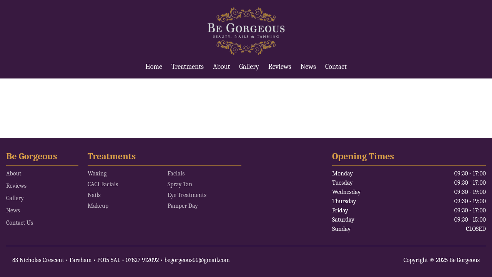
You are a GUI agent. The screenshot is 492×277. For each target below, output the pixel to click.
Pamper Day (183, 205)
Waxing (97, 173)
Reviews (279, 67)
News (308, 67)
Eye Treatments (187, 195)
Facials (176, 173)
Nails (94, 195)
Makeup (98, 205)
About (221, 67)
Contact (336, 67)
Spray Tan (180, 184)
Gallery (249, 67)
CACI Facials (103, 184)
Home (153, 67)
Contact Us (19, 222)
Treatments (187, 67)
